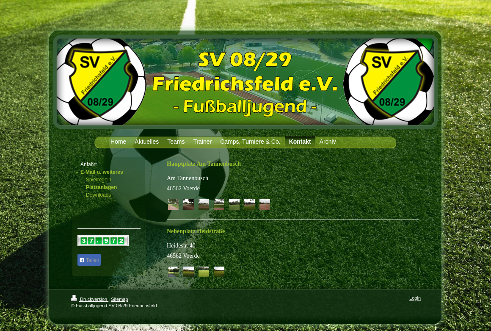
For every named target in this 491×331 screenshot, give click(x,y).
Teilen (89, 260)
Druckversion (89, 299)
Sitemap (119, 299)
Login (415, 297)
